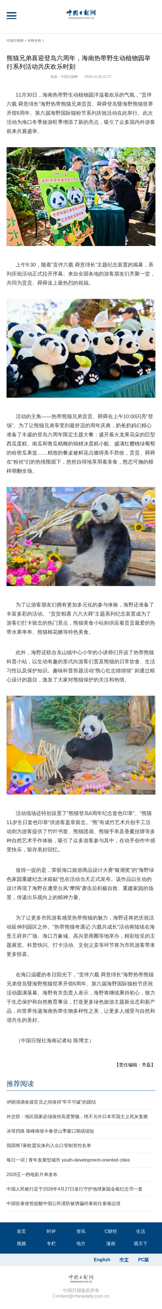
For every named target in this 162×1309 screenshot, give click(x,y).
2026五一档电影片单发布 (32, 1174)
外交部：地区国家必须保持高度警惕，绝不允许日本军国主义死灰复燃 (77, 1116)
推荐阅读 (20, 1083)
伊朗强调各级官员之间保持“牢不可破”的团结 (51, 1102)
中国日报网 (15, 41)
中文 (124, 1259)
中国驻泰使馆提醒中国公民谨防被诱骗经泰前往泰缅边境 (63, 1203)
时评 (51, 1231)
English (102, 1259)
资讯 (80, 1231)
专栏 (51, 1243)
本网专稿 (34, 41)
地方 (80, 1243)
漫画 (110, 1243)
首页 (21, 1231)
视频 (21, 1243)
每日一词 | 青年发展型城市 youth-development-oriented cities (68, 1160)
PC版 (143, 1259)
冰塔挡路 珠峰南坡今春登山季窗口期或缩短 (50, 1131)
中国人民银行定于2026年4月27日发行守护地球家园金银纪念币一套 (75, 1189)
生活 (140, 1231)
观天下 (140, 1243)
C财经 (110, 1231)
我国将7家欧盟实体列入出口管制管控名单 (49, 1145)
